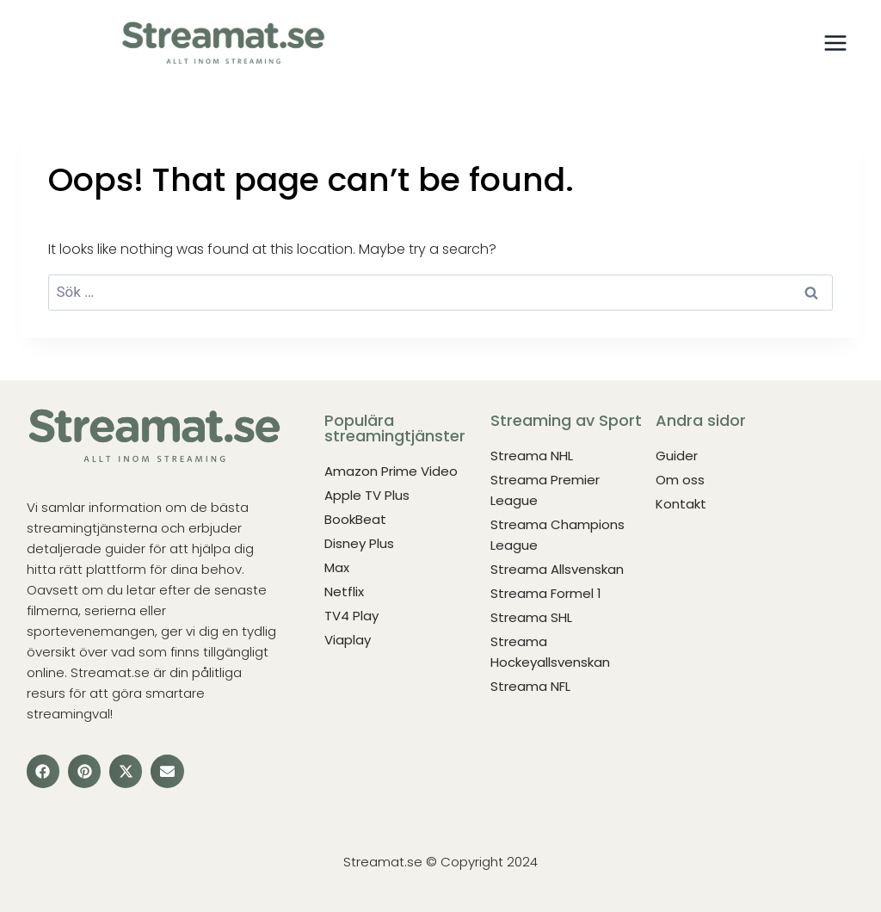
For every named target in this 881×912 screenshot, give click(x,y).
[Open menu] (835, 42)
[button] (43, 771)
